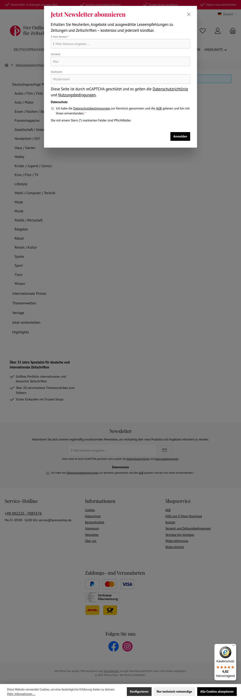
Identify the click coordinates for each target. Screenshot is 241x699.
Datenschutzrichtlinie (170, 89)
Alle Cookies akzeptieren (217, 691)
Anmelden (180, 136)
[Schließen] (188, 14)
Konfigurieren (139, 691)
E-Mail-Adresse (60, 36)
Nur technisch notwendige (174, 691)
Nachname (56, 71)
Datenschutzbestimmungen (91, 108)
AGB (159, 108)
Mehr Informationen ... (21, 694)
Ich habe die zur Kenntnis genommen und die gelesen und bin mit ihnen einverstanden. (122, 110)
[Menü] (233, 647)
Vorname (55, 54)
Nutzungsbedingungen (77, 94)
